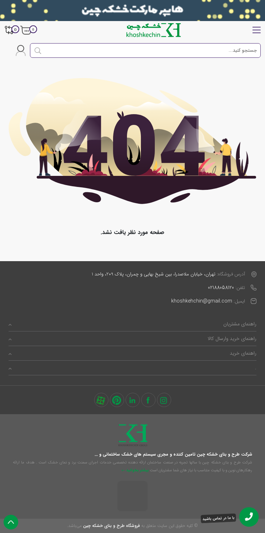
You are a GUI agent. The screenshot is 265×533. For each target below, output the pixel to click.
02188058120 (221, 287)
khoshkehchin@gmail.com (201, 301)
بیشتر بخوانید (135, 470)
